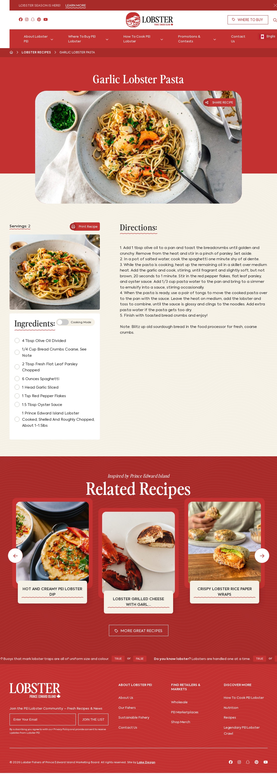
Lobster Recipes (36, 52)
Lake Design (146, 762)
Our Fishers (127, 708)
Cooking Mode (74, 322)
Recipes (230, 717)
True (123, 659)
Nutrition (231, 708)
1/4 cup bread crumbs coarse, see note (51, 352)
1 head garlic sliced (36, 387)
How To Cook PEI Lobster (244, 698)
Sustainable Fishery (133, 717)
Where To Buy (247, 20)
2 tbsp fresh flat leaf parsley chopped (46, 367)
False (145, 659)
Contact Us (127, 727)
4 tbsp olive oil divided (40, 340)
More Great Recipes (138, 631)
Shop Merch (180, 722)
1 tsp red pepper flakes (40, 395)
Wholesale (179, 702)
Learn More (75, 5)
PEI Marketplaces (184, 712)
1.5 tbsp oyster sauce (38, 404)
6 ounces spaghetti (37, 378)
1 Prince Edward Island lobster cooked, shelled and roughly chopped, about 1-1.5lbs (55, 419)
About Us (125, 698)
